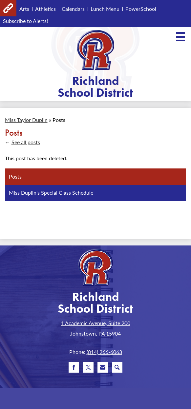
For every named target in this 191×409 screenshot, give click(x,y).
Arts (24, 8)
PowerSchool (140, 8)
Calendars (73, 8)
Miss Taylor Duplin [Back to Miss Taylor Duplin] (26, 120)
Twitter (88, 369)
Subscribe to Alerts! (25, 21)
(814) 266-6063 (104, 352)
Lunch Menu (105, 8)
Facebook (74, 369)
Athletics (45, 8)
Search (117, 369)
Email (102, 369)
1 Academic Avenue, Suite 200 (95, 323)
